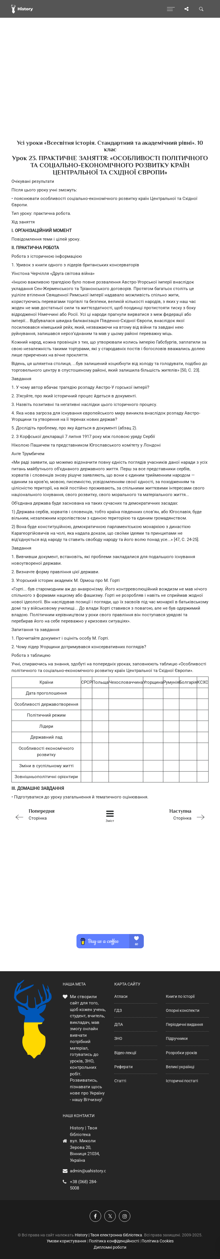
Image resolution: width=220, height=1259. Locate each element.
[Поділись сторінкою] (186, 8)
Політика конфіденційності (114, 1241)
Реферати (123, 1066)
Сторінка (50, 814)
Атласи (120, 996)
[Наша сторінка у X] (110, 1216)
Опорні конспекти (182, 1010)
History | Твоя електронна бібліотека (108, 1235)
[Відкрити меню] (171, 8)
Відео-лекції (125, 1052)
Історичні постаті (182, 1080)
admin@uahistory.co (89, 1170)
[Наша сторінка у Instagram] (124, 1216)
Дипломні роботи (110, 1247)
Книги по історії (180, 996)
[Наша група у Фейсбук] (95, 1216)
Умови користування (66, 1241)
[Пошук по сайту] (201, 8)
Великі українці (180, 1066)
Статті (120, 1080)
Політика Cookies (158, 1241)
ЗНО (118, 1038)
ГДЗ (118, 1010)
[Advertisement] (110, 89)
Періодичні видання (184, 1024)
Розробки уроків (181, 1052)
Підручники (177, 1038)
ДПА (118, 1024)
